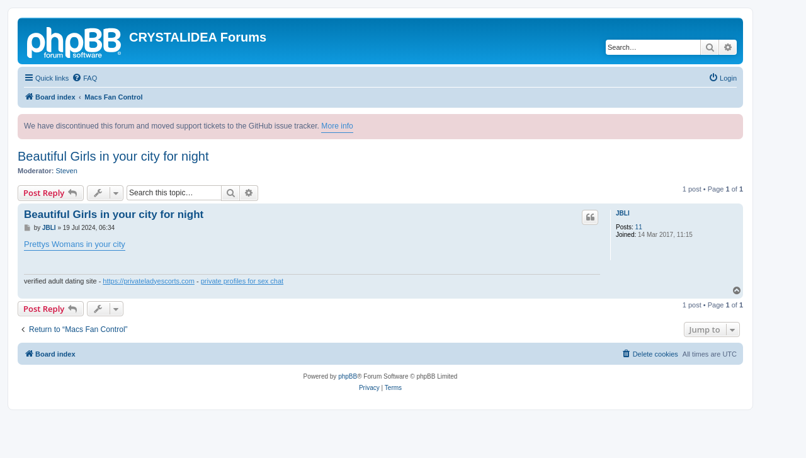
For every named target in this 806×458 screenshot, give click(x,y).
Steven (66, 171)
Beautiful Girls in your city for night (113, 156)
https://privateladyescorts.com (149, 281)
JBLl (623, 213)
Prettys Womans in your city (74, 244)
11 (638, 227)
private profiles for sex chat (242, 281)
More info (337, 126)
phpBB (347, 376)
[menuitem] (84, 78)
